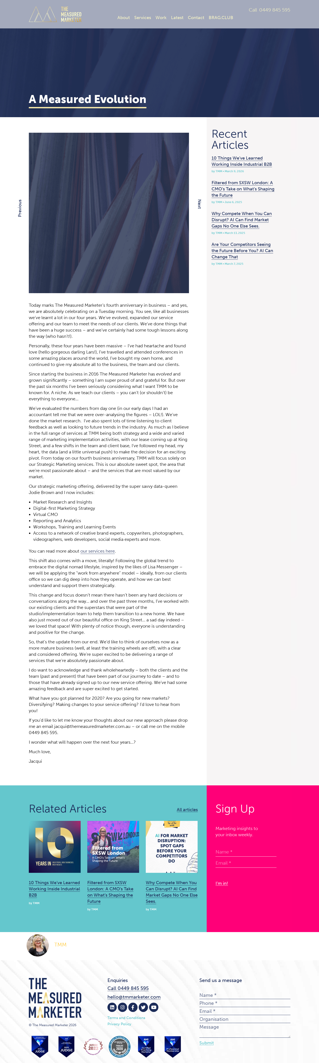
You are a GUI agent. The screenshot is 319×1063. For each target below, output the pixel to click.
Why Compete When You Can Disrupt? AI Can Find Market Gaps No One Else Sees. (242, 220)
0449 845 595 (274, 10)
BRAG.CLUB (221, 17)
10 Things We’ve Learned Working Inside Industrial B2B (54, 889)
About (123, 17)
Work (161, 17)
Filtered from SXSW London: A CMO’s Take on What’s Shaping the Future (243, 189)
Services (142, 17)
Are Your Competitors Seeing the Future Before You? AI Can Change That (242, 250)
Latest (177, 17)
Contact (196, 17)
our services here (97, 551)
